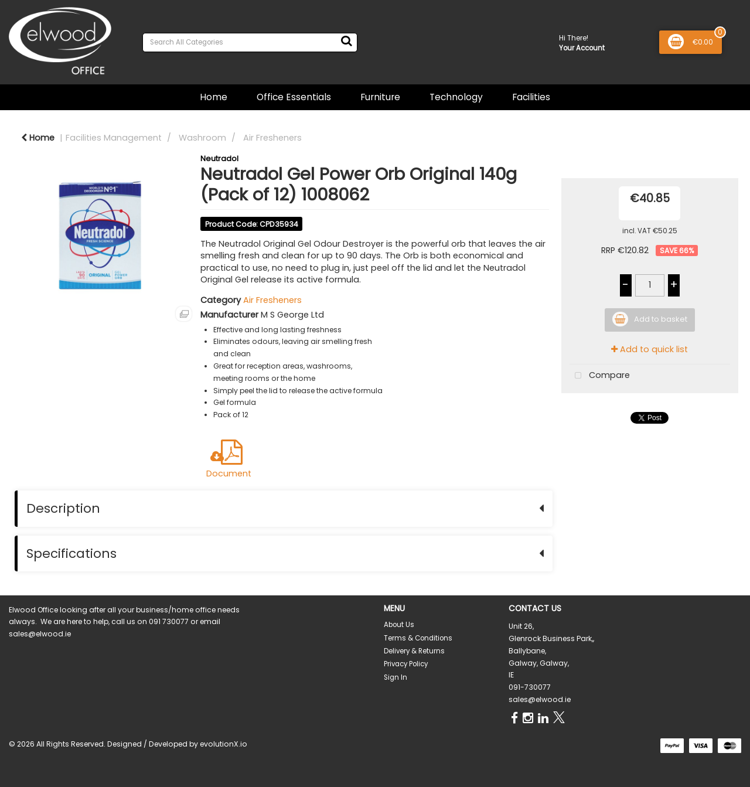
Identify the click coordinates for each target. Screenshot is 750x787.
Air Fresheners (272, 138)
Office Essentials (294, 97)
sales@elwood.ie (540, 699)
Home (213, 97)
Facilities (531, 97)
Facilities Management (114, 138)
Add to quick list (649, 349)
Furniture (380, 97)
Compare (600, 375)
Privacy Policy (406, 664)
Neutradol (219, 158)
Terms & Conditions (418, 638)
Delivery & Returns (414, 651)
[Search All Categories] (249, 42)
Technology (456, 97)
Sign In (395, 677)
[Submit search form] (346, 41)
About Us (399, 624)
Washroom (202, 138)
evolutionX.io (223, 744)
